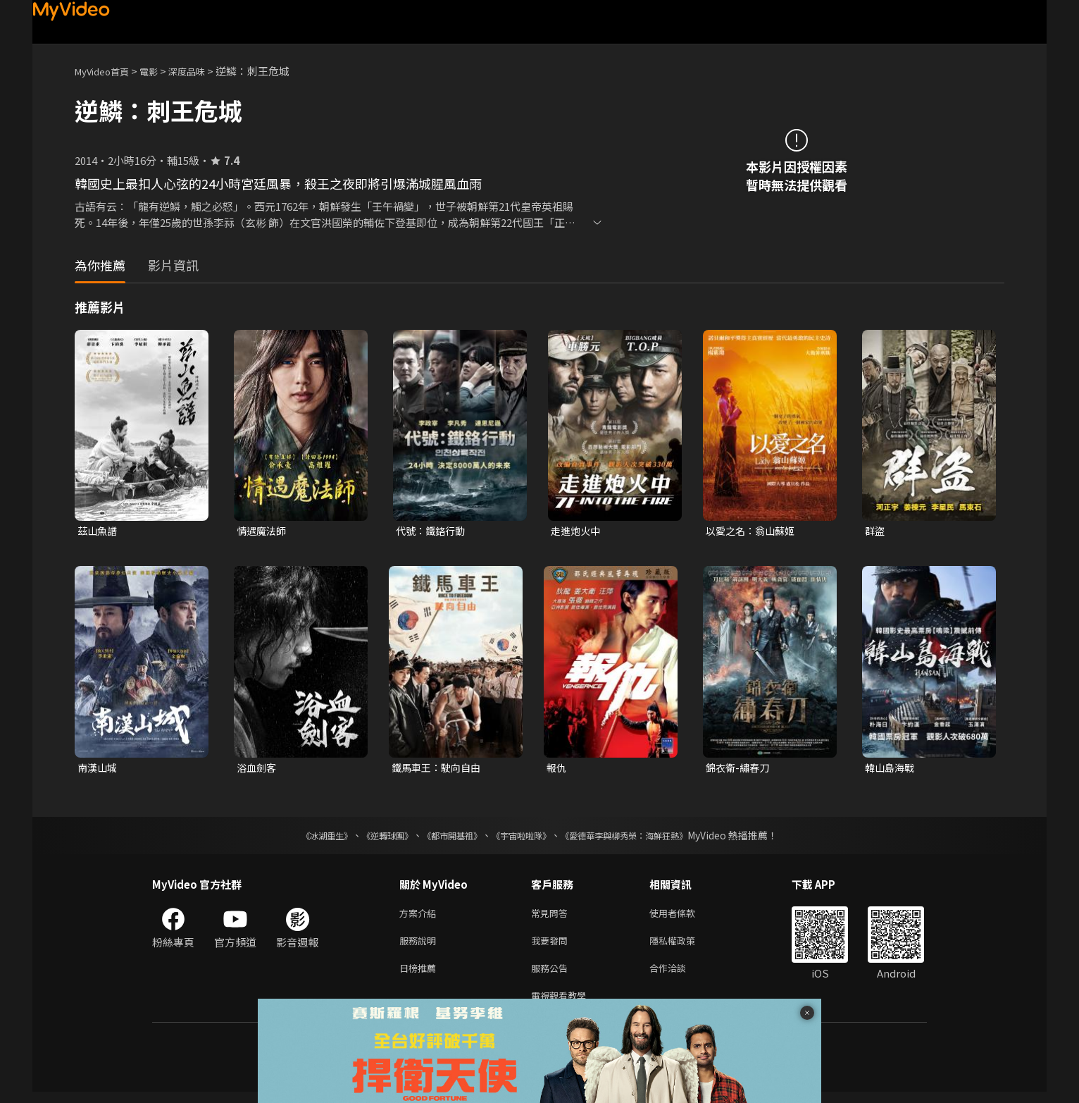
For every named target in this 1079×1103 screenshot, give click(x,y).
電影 (159, 70)
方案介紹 (420, 916)
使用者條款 (684, 916)
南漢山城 (98, 769)
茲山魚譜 (98, 531)
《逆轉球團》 (371, 838)
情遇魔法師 (263, 531)
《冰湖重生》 (302, 838)
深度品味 (202, 70)
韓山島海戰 (891, 769)
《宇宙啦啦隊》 (524, 838)
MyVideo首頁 (107, 70)
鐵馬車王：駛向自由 (439, 769)
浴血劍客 (258, 769)
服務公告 (552, 975)
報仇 (557, 769)
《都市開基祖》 (445, 838)
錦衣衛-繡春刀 (739, 769)
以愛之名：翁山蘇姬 (753, 531)
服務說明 (420, 946)
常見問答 (552, 916)
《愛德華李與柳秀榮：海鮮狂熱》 (642, 838)
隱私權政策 (684, 946)
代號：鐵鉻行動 (433, 531)
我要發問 (552, 946)
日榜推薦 (420, 975)
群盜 (875, 531)
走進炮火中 (577, 531)
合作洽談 (679, 975)
